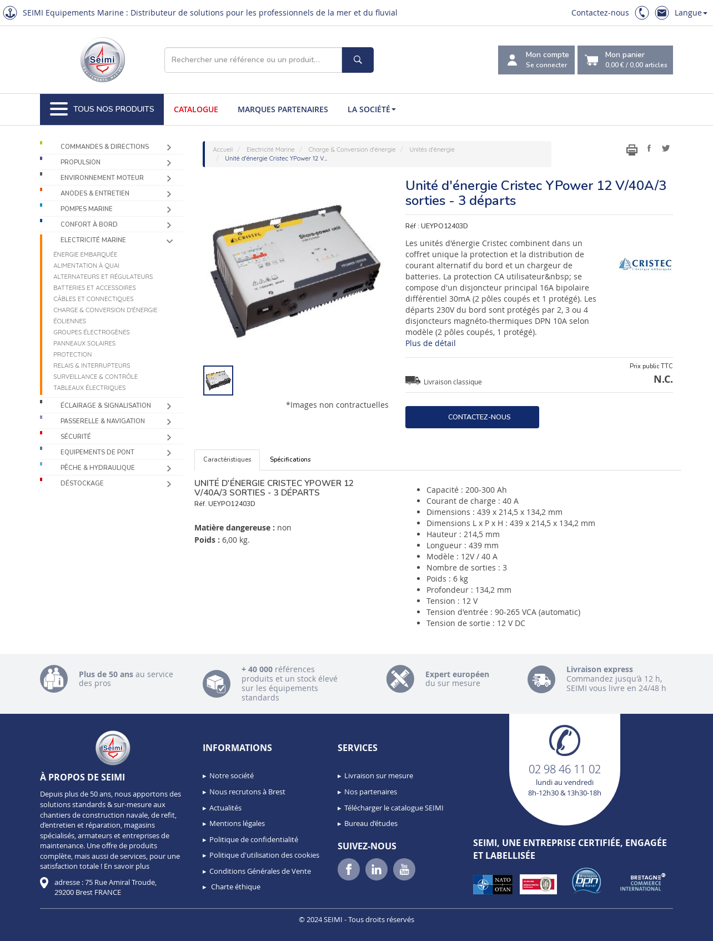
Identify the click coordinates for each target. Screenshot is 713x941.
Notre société (231, 775)
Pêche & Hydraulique (98, 468)
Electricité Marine (93, 240)
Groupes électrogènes (91, 332)
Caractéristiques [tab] (227, 460)
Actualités (225, 808)
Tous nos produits (102, 109)
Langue (691, 12)
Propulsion (81, 162)
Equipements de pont (97, 452)
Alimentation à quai (86, 265)
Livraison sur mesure (378, 775)
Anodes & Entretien (95, 193)
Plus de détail (430, 343)
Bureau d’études (371, 823)
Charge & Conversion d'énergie (105, 310)
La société (372, 109)
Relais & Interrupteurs (91, 365)
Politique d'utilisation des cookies (264, 855)
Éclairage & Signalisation (106, 406)
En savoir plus (126, 866)
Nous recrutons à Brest (247, 792)
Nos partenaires (370, 792)
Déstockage (82, 483)
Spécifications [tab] (290, 460)
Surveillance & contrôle (95, 377)
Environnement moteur (102, 178)
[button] (33, 928)
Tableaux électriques (89, 388)
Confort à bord (89, 225)
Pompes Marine (87, 209)
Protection (72, 354)
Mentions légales (237, 823)
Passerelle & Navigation (103, 421)
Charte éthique (234, 887)
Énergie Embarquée (85, 254)
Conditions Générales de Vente (260, 871)
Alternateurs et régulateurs (103, 277)
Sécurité (76, 437)
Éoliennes (69, 321)
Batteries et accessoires (94, 288)
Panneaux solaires (84, 343)
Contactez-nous (600, 12)
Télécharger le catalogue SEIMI (394, 808)
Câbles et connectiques (93, 299)
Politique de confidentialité (253, 839)
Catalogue (196, 109)
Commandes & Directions (105, 147)
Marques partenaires (283, 109)
